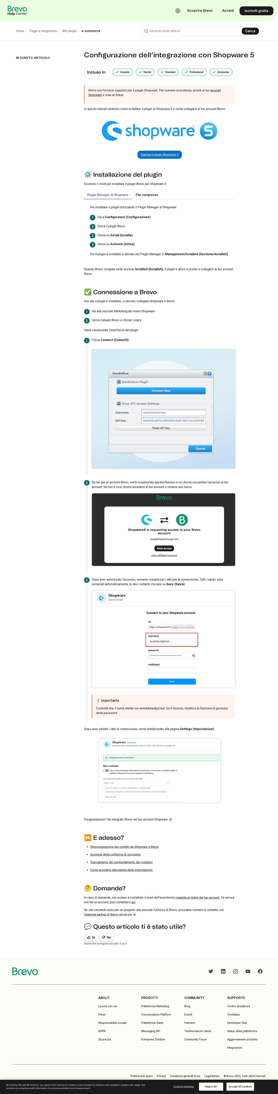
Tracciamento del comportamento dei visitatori (121, 862)
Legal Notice (212, 1076)
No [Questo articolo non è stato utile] (109, 937)
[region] (139, 1087)
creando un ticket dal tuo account (197, 897)
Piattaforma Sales (152, 1022)
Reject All (211, 1086)
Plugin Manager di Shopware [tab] (107, 195)
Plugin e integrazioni (43, 31)
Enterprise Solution (153, 1039)
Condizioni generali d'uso (185, 1076)
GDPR (102, 1031)
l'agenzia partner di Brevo (101, 914)
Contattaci (233, 1014)
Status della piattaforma (242, 1031)
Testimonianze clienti (197, 1031)
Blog (187, 1006)
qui (133, 902)
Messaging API (150, 1031)
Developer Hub (237, 1022)
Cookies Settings (183, 1086)
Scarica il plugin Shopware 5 (160, 154)
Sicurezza (104, 1039)
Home (20, 31)
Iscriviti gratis (256, 11)
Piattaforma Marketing (155, 1006)
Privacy (161, 1076)
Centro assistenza (238, 1006)
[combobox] (201, 31)
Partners (189, 1022)
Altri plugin (69, 31)
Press (101, 1014)
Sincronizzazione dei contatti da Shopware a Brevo (124, 847)
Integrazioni (234, 1047)
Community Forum (195, 1039)
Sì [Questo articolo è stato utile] (93, 937)
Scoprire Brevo (200, 11)
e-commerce (90, 31)
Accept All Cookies (240, 1086)
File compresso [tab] (147, 195)
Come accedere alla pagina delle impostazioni (121, 870)
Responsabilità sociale (112, 1022)
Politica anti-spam (142, 1076)
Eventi (188, 1014)
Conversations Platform (156, 1014)
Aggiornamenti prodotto (242, 1039)
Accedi (228, 11)
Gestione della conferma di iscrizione (115, 854)
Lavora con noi (107, 1006)
